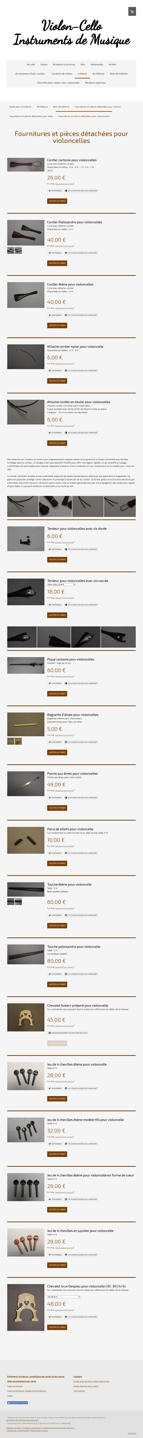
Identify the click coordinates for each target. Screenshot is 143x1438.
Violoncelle (97, 64)
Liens (10, 1395)
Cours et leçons (15, 1386)
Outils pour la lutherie (20, 106)
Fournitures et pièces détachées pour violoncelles (84, 116)
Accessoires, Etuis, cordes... (30, 73)
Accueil (31, 64)
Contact (77, 1376)
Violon (43, 64)
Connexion (132, 1433)
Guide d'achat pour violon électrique (91, 1381)
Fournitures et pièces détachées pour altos (31, 116)
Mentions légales (14, 1428)
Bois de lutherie (119, 73)
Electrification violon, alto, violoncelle (58, 82)
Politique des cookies (39, 1430)
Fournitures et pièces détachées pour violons (98, 106)
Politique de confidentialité (18, 1430)
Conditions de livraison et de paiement (22, 1420)
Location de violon (62, 73)
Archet (112, 64)
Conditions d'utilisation (31, 1428)
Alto (83, 64)
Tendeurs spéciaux (95, 82)
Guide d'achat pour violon (86, 1386)
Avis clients (79, 1390)
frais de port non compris (64, 184)
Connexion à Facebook (17, 1403)
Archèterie (98, 73)
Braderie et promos (64, 64)
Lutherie (82, 73)
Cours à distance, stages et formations (26, 1390)
